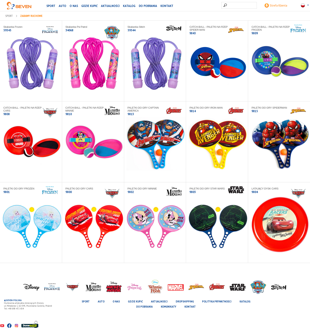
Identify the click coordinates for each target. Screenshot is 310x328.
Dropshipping (185, 301)
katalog (129, 6)
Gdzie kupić (89, 6)
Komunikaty (168, 306)
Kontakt (166, 6)
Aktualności (110, 6)
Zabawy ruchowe (31, 16)
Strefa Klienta (276, 5)
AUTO (62, 6)
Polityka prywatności (216, 301)
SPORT (50, 6)
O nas (74, 6)
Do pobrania (148, 6)
